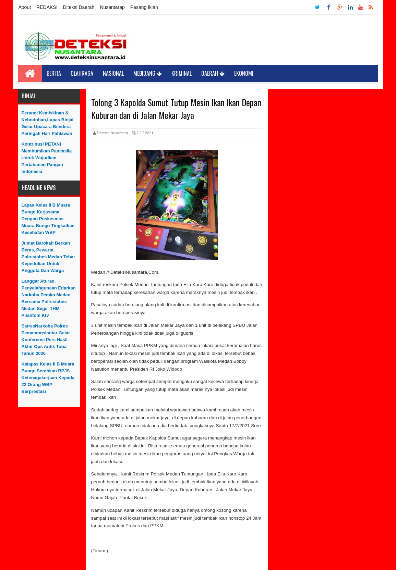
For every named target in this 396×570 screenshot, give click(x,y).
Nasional (113, 73)
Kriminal (181, 73)
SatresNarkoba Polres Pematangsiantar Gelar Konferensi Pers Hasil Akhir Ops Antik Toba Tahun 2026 (46, 339)
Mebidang (147, 73)
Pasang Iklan (144, 7)
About (25, 7)
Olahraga (82, 73)
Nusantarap (112, 7)
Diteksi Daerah (79, 7)
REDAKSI (46, 7)
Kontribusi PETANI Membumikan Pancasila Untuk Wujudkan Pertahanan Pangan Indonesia (47, 157)
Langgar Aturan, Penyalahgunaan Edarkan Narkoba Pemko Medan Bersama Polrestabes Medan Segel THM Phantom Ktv (49, 298)
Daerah (213, 73)
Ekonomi (243, 73)
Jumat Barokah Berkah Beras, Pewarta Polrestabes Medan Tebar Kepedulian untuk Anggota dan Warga (48, 256)
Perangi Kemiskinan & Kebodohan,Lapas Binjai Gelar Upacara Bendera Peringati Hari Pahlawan (48, 123)
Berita (54, 73)
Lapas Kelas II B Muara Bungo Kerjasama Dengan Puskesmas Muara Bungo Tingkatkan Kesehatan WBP (48, 218)
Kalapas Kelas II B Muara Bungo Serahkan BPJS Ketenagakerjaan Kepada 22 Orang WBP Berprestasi (48, 377)
